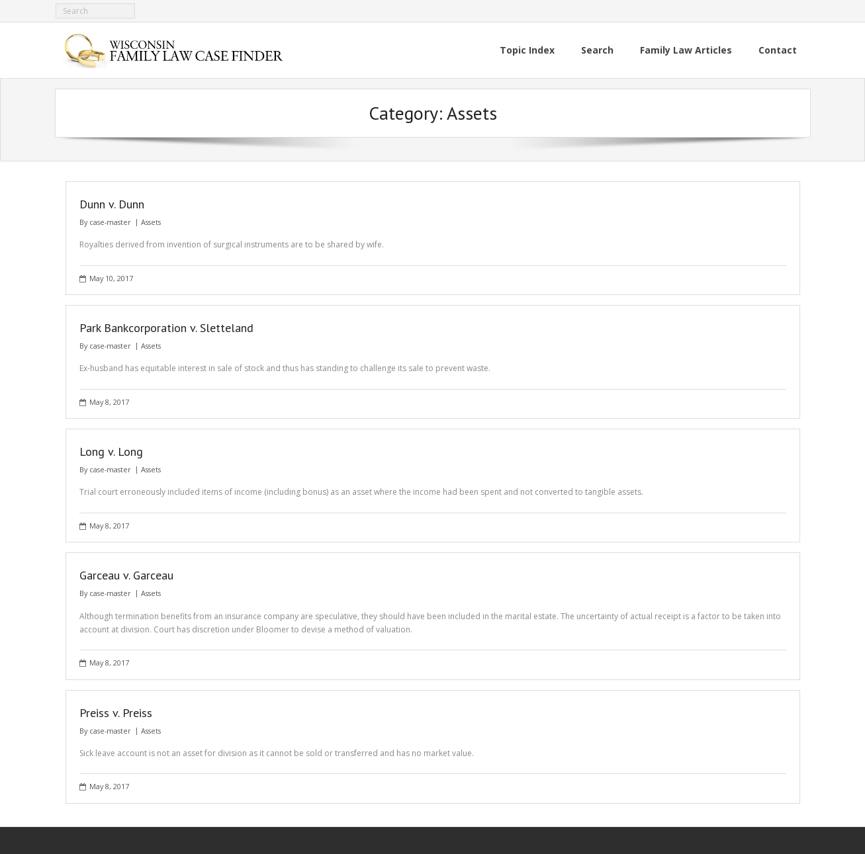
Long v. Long (111, 451)
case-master (110, 222)
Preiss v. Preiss (115, 712)
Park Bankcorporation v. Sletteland (166, 327)
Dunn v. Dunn (111, 204)
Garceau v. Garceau (126, 575)
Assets (151, 222)
